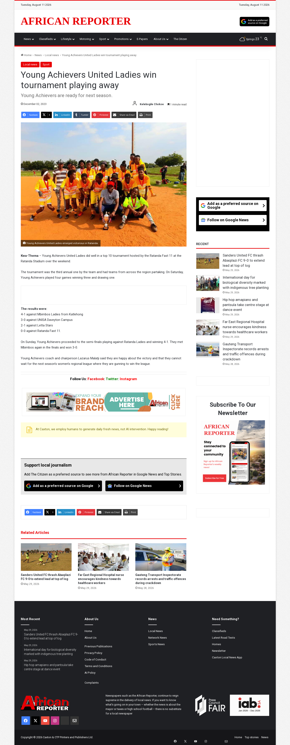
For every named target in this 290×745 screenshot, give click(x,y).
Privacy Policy (93, 653)
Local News (155, 631)
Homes (216, 644)
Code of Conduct (95, 659)
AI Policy (90, 672)
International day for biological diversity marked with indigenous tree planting (246, 282)
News (27, 39)
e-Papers (142, 39)
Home (26, 55)
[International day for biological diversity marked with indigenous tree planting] (207, 283)
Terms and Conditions (98, 666)
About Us (159, 39)
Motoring (85, 39)
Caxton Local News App (227, 657)
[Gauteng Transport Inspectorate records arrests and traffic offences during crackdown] (160, 557)
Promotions (121, 39)
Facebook (96, 379)
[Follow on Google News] (144, 486)
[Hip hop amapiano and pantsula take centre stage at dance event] (207, 305)
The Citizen (180, 39)
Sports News (156, 644)
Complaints (92, 682)
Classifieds (46, 39)
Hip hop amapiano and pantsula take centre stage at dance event (246, 305)
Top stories (252, 737)
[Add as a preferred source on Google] (254, 21)
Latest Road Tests (223, 637)
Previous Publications (98, 646)
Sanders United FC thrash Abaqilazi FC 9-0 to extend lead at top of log (244, 260)
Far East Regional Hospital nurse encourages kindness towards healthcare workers (101, 579)
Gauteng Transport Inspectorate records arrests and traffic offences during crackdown (160, 579)
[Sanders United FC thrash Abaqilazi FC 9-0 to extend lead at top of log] (46, 557)
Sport (102, 39)
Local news (52, 55)
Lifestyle (66, 39)
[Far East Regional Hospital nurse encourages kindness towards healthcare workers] (103, 557)
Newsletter (219, 650)
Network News (157, 637)
